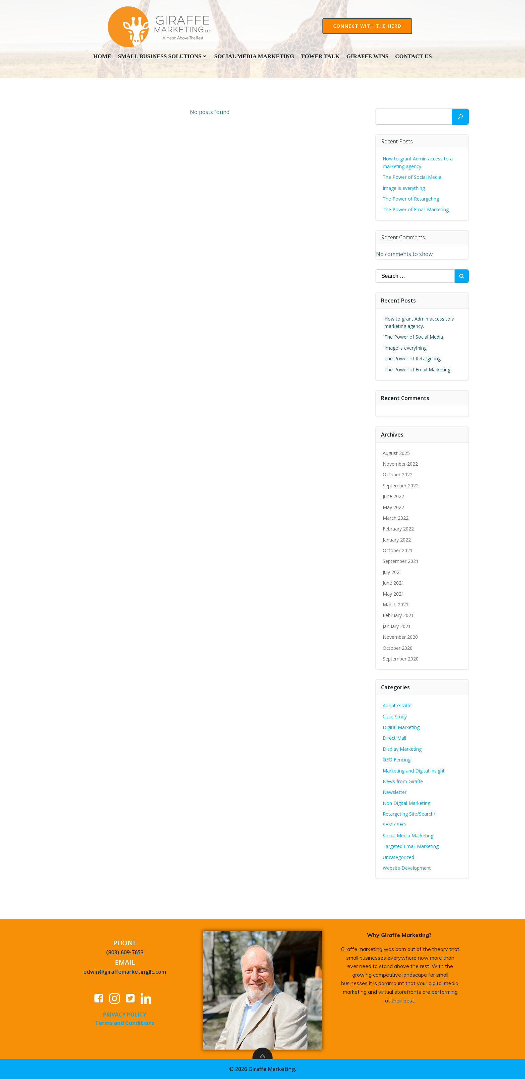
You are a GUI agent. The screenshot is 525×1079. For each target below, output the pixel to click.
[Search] (460, 118)
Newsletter (395, 793)
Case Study (395, 717)
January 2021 (397, 627)
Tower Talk (320, 56)
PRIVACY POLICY (125, 1015)
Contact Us (413, 56)
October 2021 (398, 551)
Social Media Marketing (254, 56)
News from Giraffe (403, 782)
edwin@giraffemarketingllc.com (125, 973)
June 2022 (393, 497)
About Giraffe (397, 706)
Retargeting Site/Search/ (409, 815)
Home (102, 56)
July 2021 (392, 573)
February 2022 (398, 529)
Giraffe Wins (367, 56)
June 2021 (393, 584)
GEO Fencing (397, 760)
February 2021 (398, 616)
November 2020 (400, 638)
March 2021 (396, 605)
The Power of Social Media (412, 178)
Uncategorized (399, 858)
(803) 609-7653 (125, 953)
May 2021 (393, 595)
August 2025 (396, 454)
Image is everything (404, 189)
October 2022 (398, 475)
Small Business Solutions (162, 56)
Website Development (407, 869)
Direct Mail (394, 739)
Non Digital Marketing (407, 804)
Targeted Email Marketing (411, 847)
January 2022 (397, 540)
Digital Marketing (401, 728)
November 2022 (400, 465)
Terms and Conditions (125, 1024)
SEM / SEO (394, 825)
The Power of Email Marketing (416, 210)
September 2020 (401, 659)
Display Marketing (402, 750)
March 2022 (396, 519)
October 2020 (398, 648)
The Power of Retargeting (411, 200)
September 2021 (401, 562)
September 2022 (401, 486)
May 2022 (393, 508)
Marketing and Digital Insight (414, 771)
